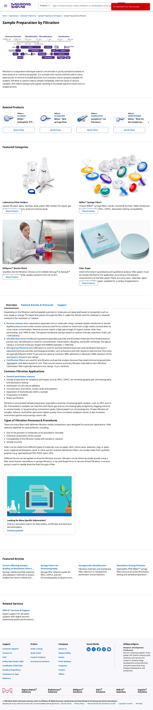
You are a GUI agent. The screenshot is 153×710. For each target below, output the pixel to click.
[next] (148, 123)
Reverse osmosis (14, 323)
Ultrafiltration (13, 338)
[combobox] (81, 6)
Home (5, 16)
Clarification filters (15, 360)
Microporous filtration (17, 347)
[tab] (11, 304)
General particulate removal (20, 376)
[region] (76, 122)
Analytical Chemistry (28, 16)
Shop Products (12, 211)
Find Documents (15, 530)
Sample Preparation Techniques (50, 16)
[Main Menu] (5, 5)
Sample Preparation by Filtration (75, 16)
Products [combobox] (43, 5)
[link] (15, 649)
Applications (13, 16)
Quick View (18, 130)
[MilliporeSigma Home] (21, 5)
